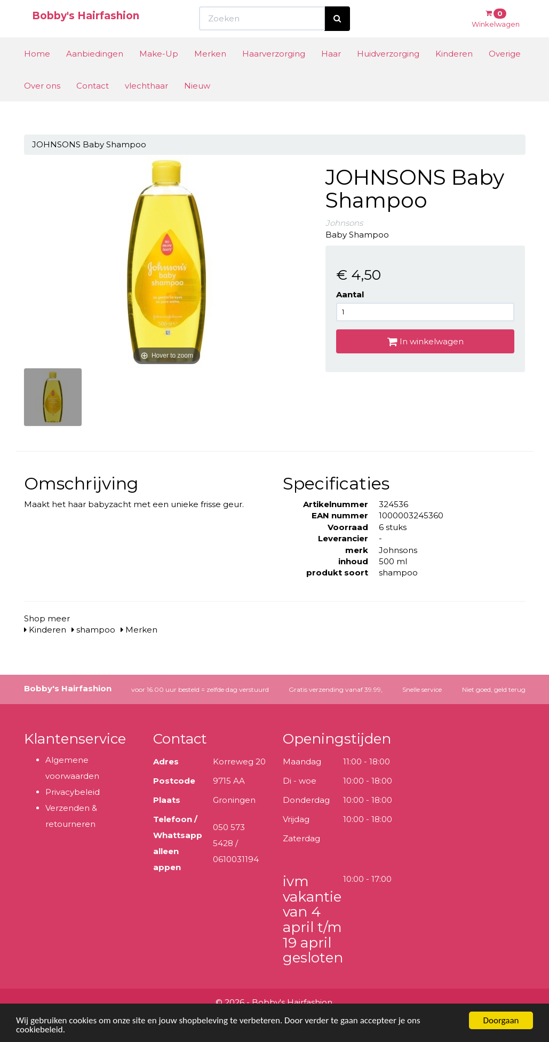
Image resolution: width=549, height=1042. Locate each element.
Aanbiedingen (94, 73)
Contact (92, 105)
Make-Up (158, 73)
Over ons (42, 105)
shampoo (93, 630)
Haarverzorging (273, 73)
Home (37, 73)
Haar (331, 73)
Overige (505, 73)
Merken (210, 73)
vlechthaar (146, 105)
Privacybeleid (72, 792)
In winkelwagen (425, 341)
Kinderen (454, 73)
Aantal (350, 294)
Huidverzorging (388, 73)
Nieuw (197, 105)
